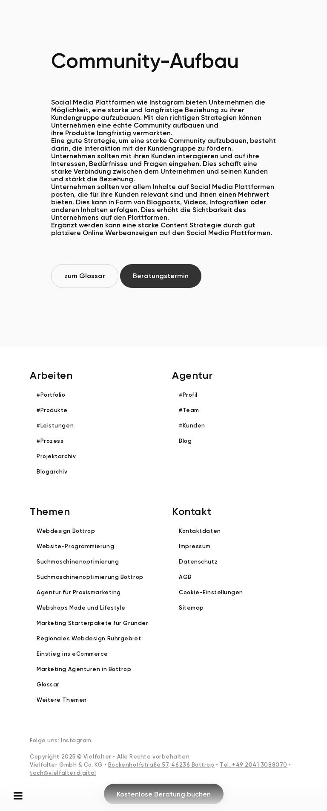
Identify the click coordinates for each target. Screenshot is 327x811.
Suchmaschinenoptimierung (78, 561)
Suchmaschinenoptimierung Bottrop (90, 577)
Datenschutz (198, 561)
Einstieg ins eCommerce (72, 654)
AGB (185, 577)
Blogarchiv (52, 471)
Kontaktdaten (200, 531)
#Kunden (192, 425)
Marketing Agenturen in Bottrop (84, 669)
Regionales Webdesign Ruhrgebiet (89, 638)
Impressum (195, 546)
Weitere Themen (62, 700)
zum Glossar (84, 276)
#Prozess (50, 441)
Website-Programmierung (75, 546)
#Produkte (52, 410)
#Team (189, 410)
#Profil (188, 395)
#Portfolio (51, 395)
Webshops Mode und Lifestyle (81, 608)
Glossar (48, 684)
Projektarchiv (56, 456)
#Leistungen (55, 425)
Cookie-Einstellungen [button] (211, 592)
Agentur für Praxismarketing (79, 592)
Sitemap (191, 608)
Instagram (76, 740)
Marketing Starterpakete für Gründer (92, 623)
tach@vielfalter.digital (63, 773)
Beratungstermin (161, 276)
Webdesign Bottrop (66, 531)
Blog (185, 441)
